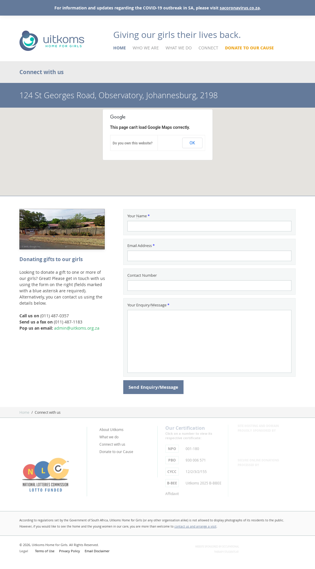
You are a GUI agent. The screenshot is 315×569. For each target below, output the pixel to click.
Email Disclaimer (97, 551)
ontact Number (142, 275)
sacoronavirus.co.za (240, 8)
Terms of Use (44, 551)
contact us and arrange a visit (195, 526)
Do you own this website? (133, 143)
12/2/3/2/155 (186, 470)
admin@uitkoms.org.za (76, 328)
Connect (208, 48)
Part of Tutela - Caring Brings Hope (51, 436)
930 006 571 (185, 458)
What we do (109, 435)
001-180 (182, 447)
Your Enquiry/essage (148, 305)
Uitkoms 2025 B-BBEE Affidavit (193, 485)
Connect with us (112, 442)
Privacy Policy (69, 551)
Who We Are (146, 48)
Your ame (138, 216)
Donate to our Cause (249, 48)
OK (192, 143)
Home (119, 48)
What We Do (179, 48)
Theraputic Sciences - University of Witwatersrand (270, 552)
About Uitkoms (111, 427)
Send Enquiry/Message (153, 387)
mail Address (141, 245)
